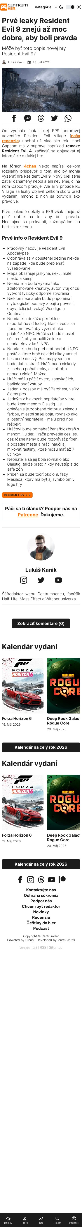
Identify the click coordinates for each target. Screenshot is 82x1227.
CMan (29, 940)
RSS (43, 947)
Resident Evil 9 (17, 495)
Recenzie (41, 917)
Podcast (41, 928)
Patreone (28, 514)
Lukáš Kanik (16, 62)
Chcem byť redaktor (41, 906)
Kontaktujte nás (41, 890)
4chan (30, 166)
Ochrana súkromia (41, 895)
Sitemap (56, 947)
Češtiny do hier (41, 923)
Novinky (41, 912)
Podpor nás (41, 901)
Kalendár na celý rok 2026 (41, 747)
